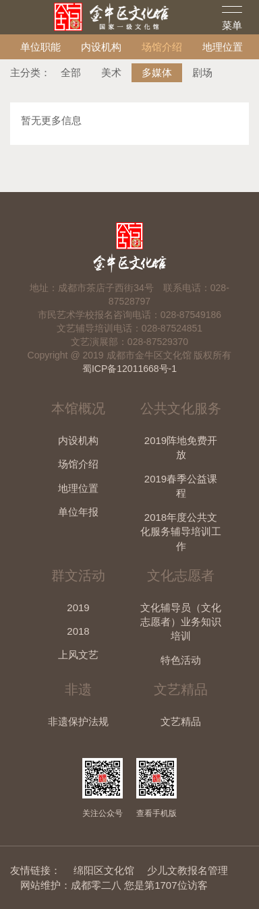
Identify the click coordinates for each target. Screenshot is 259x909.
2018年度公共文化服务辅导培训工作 (180, 531)
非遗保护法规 (78, 721)
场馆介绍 (162, 47)
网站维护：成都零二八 (70, 885)
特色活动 (181, 660)
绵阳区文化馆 (104, 870)
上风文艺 (78, 654)
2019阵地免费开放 (180, 447)
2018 (78, 631)
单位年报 (78, 512)
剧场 (202, 72)
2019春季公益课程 (180, 486)
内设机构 (101, 47)
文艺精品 (181, 721)
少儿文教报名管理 (187, 870)
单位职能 (40, 47)
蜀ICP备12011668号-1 (129, 368)
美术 (111, 72)
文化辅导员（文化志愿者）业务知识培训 (180, 622)
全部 (71, 72)
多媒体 (157, 72)
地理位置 (222, 47)
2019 (78, 607)
